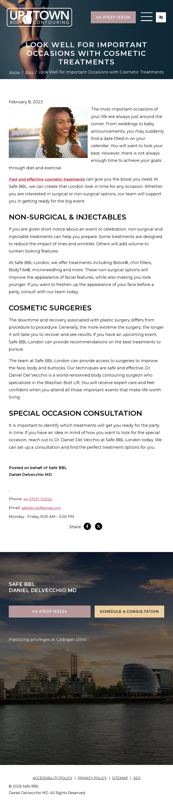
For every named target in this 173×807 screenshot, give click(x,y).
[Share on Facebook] (87, 527)
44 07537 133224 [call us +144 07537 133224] (104, 17)
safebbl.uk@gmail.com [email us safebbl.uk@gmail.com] (43, 507)
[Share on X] (99, 527)
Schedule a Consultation (129, 611)
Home (79, 64)
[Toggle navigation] (138, 17)
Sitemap (121, 778)
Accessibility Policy (51, 778)
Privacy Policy (92, 778)
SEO (139, 778)
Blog (95, 64)
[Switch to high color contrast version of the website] (160, 18)
